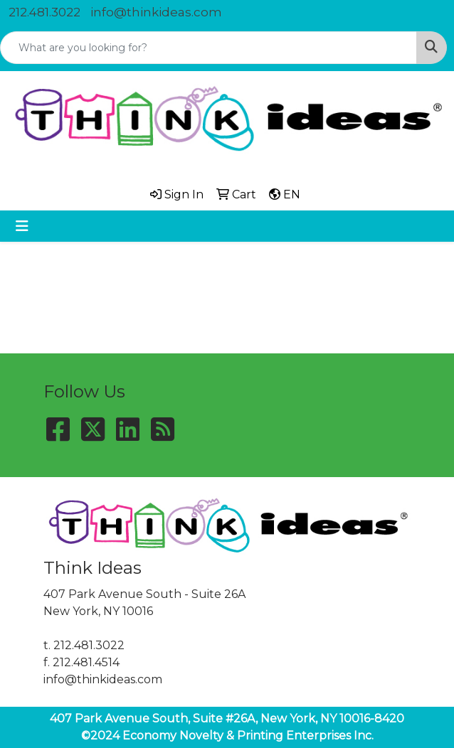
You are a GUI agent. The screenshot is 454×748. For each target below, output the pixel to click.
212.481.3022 (44, 12)
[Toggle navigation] (22, 226)
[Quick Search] (208, 47)
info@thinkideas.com (156, 12)
